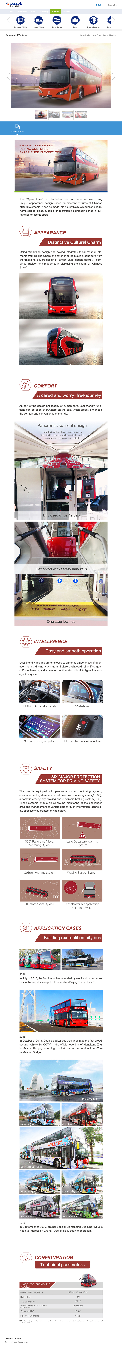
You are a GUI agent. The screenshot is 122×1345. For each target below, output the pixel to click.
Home (11, 12)
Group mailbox (112, 5)
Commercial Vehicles (109, 35)
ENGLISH (99, 5)
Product (99, 35)
